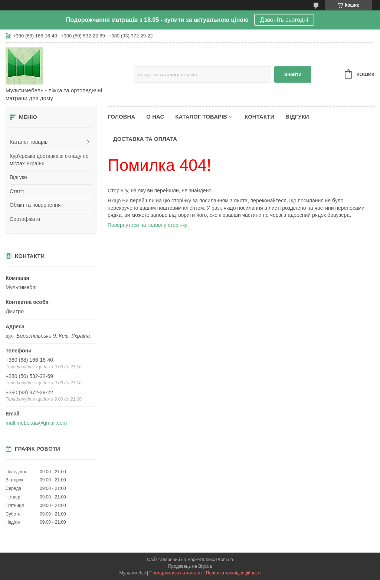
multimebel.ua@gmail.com (36, 423)
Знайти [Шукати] (293, 74)
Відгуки (18, 177)
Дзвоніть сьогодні (284, 20)
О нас (155, 116)
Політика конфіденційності (233, 573)
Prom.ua (224, 559)
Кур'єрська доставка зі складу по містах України (49, 159)
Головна (121, 116)
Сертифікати (25, 219)
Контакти (259, 116)
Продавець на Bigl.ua (190, 566)
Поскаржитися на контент (176, 573)
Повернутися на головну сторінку (147, 225)
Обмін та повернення (35, 205)
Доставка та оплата (145, 139)
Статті (17, 191)
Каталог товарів (29, 142)
